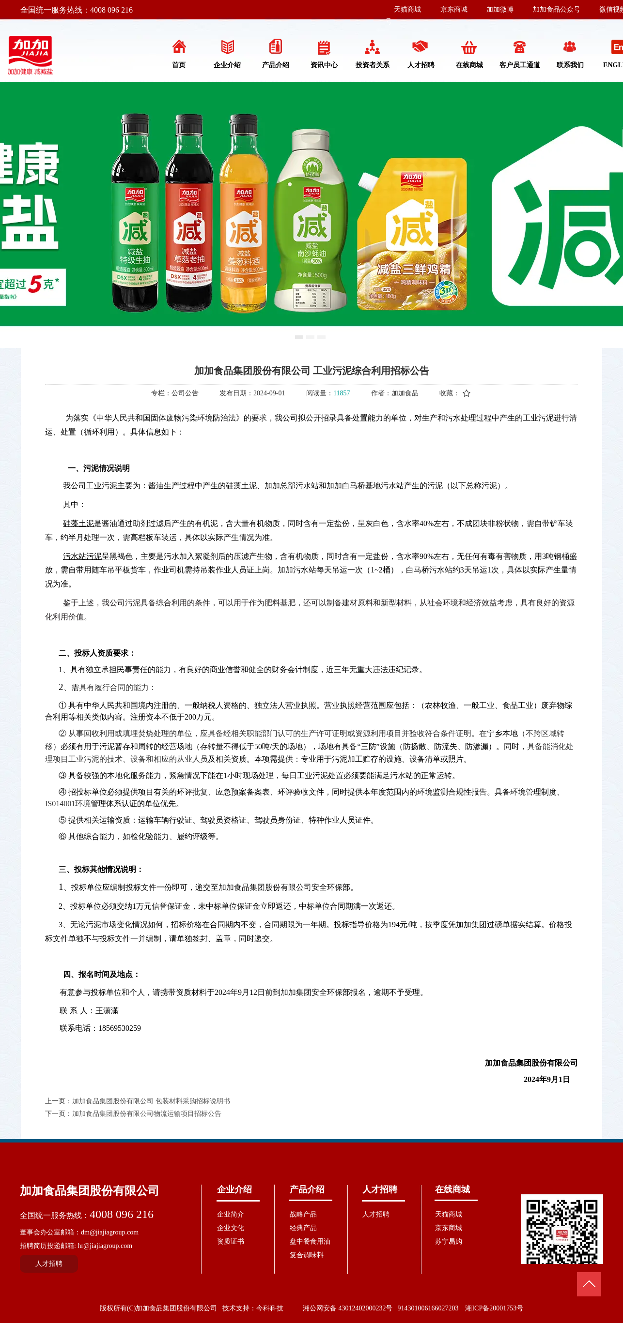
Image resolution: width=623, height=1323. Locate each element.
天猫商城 (407, 9)
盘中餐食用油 (310, 1241)
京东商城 (453, 9)
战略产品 (303, 1214)
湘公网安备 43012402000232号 (348, 1308)
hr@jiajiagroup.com (105, 1245)
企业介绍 (234, 1189)
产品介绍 (307, 1189)
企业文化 (230, 1228)
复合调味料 (307, 1255)
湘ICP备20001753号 (494, 1308)
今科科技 (269, 1308)
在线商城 (452, 1189)
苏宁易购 (448, 1241)
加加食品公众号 (556, 9)
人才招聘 (379, 1189)
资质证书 (230, 1241)
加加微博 (500, 9)
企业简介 (230, 1214)
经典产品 (303, 1228)
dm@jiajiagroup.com (110, 1232)
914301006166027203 (427, 1308)
